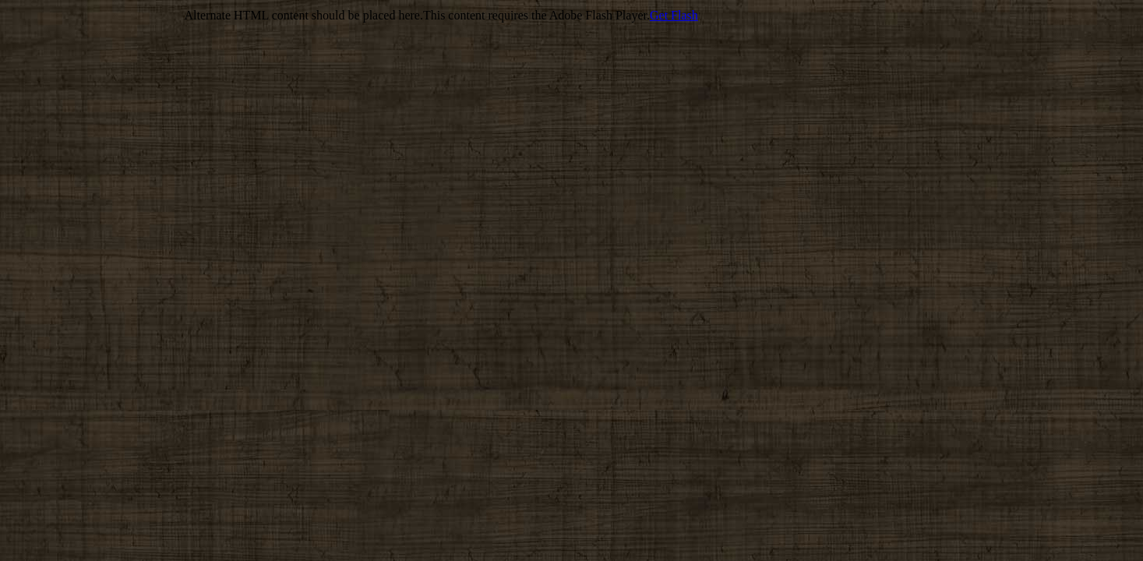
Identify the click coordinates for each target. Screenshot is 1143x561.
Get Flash (674, 15)
